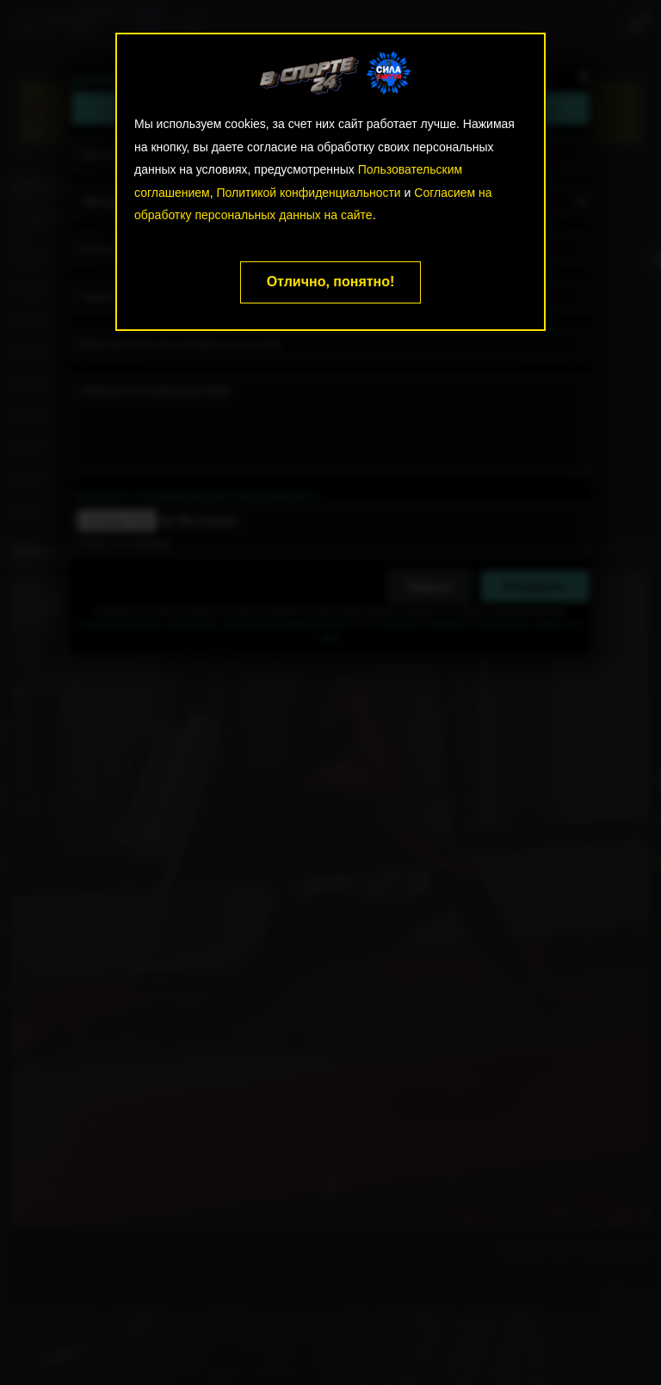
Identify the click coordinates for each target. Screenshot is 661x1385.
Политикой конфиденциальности (308, 192)
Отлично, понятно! (331, 281)
